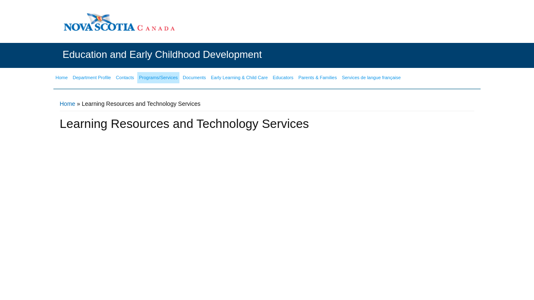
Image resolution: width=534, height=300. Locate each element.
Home (67, 103)
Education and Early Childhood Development (162, 54)
